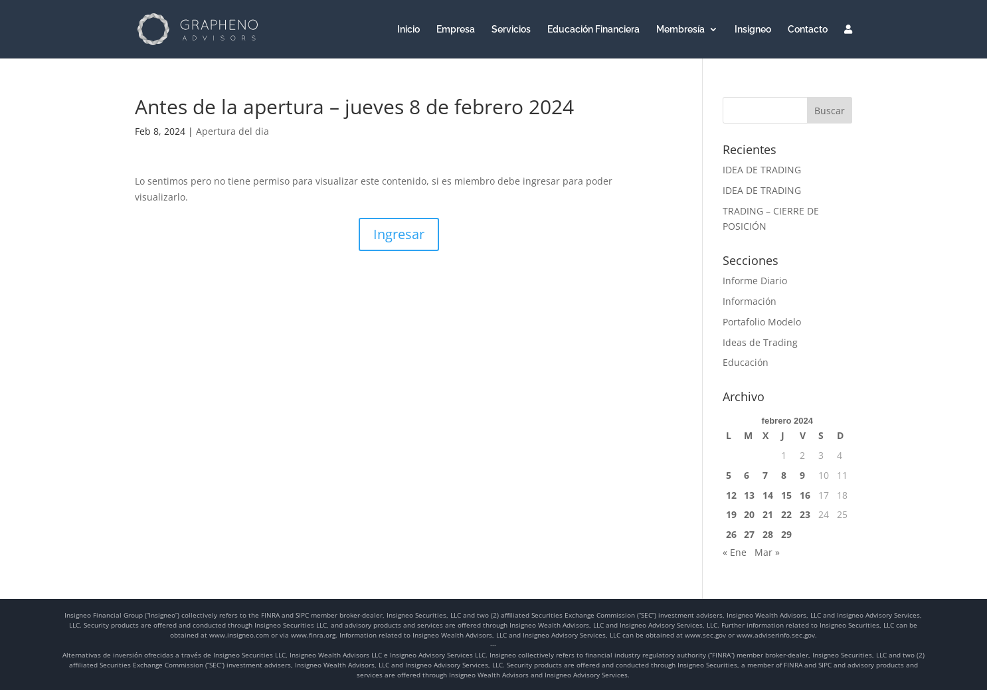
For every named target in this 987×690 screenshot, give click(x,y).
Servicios (511, 30)
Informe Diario (755, 280)
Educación (745, 362)
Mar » (767, 552)
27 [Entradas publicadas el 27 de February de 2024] (749, 534)
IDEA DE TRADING (762, 169)
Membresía (680, 30)
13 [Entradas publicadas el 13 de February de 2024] (749, 495)
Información (749, 301)
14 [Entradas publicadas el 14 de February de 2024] (768, 495)
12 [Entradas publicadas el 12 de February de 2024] (731, 495)
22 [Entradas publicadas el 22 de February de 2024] (786, 514)
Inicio (408, 30)
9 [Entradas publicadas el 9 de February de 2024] (802, 475)
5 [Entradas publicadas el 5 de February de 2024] (728, 475)
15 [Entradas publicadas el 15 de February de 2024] (786, 495)
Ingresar (398, 234)
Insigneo (753, 30)
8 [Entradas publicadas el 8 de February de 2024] (783, 475)
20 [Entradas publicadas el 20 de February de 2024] (749, 514)
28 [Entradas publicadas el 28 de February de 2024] (768, 534)
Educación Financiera (593, 30)
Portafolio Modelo (762, 321)
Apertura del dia (232, 131)
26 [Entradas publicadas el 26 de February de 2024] (731, 534)
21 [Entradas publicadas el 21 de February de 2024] (768, 514)
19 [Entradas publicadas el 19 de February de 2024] (731, 514)
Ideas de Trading (760, 342)
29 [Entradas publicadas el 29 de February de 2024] (786, 534)
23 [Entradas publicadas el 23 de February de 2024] (805, 514)
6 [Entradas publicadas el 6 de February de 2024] (746, 475)
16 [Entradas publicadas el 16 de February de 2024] (805, 495)
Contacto (808, 30)
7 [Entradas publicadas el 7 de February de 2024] (765, 475)
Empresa (455, 30)
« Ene (735, 552)
